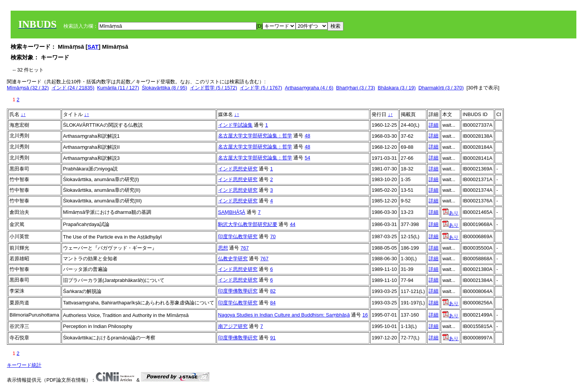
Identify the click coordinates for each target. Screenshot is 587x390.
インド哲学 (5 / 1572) (213, 88)
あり (450, 213)
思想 (223, 248)
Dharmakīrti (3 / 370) (441, 88)
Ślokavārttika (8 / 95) (164, 88)
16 (365, 315)
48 (307, 135)
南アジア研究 (233, 326)
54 (307, 158)
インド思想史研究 (238, 169)
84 (272, 303)
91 (272, 338)
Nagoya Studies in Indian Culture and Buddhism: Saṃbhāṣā (284, 315)
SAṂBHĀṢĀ (231, 212)
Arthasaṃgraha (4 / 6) (309, 88)
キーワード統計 (24, 365)
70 (272, 236)
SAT (92, 46)
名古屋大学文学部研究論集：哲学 (255, 135)
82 (272, 291)
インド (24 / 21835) (73, 88)
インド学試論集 (235, 125)
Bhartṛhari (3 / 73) (355, 88)
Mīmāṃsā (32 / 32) (28, 88)
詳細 (433, 125)
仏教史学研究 (233, 258)
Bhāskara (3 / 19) (397, 88)
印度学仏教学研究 (238, 236)
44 (292, 224)
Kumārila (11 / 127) (118, 88)
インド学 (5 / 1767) (261, 88)
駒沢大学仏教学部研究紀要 (247, 224)
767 (244, 248)
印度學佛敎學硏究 (238, 291)
